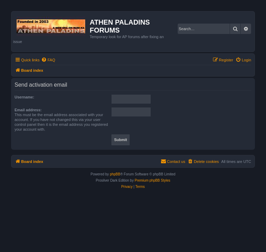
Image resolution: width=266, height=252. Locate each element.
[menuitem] (48, 60)
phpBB (115, 174)
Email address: (28, 110)
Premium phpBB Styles (152, 180)
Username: (24, 97)
